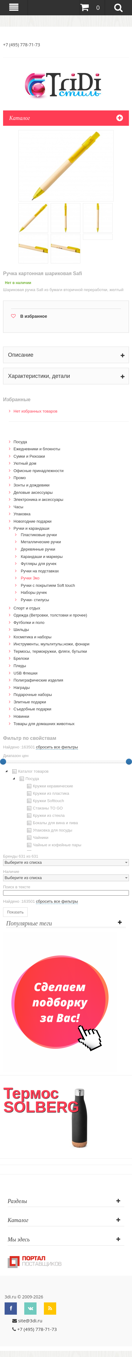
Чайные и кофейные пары (53, 845)
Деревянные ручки (38, 549)
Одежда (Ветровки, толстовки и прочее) (50, 615)
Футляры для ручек (38, 563)
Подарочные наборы (33, 694)
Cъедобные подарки (32, 709)
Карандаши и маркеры (42, 556)
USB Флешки (25, 673)
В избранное (33, 316)
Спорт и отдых (27, 608)
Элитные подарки (30, 702)
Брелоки (21, 658)
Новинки (21, 716)
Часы (18, 507)
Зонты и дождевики (31, 485)
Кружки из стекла (45, 815)
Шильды (21, 629)
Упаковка (22, 514)
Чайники (37, 837)
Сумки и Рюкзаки (29, 456)
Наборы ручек (34, 592)
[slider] (129, 762)
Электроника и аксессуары (38, 499)
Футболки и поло (29, 622)
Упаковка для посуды (48, 830)
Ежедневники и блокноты (37, 449)
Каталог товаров (30, 771)
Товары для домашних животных (44, 723)
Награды (22, 687)
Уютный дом (25, 463)
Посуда (20, 442)
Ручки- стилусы (35, 600)
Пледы (20, 665)
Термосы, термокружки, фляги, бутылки (50, 651)
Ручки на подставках (40, 571)
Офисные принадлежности (39, 470)
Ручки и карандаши (31, 528)
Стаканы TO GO (44, 808)
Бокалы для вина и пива (51, 823)
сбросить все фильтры (57, 747)
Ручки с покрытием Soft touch (48, 585)
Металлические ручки (41, 542)
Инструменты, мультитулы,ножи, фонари (51, 644)
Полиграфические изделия (38, 680)
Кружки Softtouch (44, 801)
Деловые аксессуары (33, 492)
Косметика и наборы (33, 637)
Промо (20, 477)
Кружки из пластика (47, 793)
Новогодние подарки (33, 521)
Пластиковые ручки (39, 534)
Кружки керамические (49, 786)
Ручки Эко (30, 578)
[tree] (66, 809)
